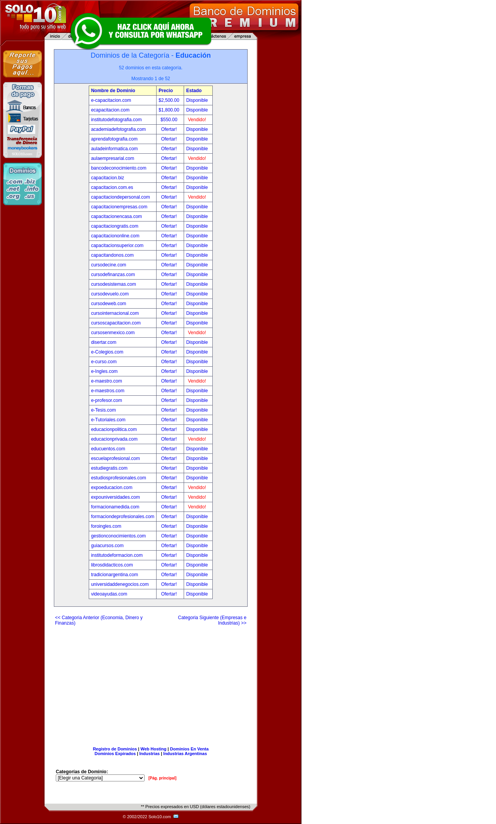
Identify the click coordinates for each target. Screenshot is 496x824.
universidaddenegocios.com (120, 584)
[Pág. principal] (162, 778)
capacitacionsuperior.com (117, 245)
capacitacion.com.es (112, 187)
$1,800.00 (169, 110)
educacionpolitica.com (114, 429)
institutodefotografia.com (116, 119)
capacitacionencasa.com (116, 216)
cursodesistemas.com (113, 284)
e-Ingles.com (104, 371)
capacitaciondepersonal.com (120, 197)
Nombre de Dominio (113, 90)
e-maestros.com (107, 390)
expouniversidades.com (115, 497)
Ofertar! (169, 129)
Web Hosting (154, 749)
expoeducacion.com (112, 487)
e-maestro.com (106, 381)
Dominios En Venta (189, 749)
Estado (194, 90)
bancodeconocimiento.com (118, 168)
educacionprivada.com (114, 439)
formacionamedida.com (115, 507)
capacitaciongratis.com (114, 226)
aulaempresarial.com (112, 158)
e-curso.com (104, 361)
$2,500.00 (169, 100)
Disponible (197, 100)
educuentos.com (108, 448)
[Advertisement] (151, 683)
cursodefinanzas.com (113, 274)
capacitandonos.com (112, 255)
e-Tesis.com (103, 410)
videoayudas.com (109, 594)
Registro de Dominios (115, 749)
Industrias (150, 753)
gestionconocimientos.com (118, 536)
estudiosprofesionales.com (118, 478)
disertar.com (103, 342)
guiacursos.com (107, 545)
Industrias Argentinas (185, 753)
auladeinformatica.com (114, 148)
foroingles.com (106, 526)
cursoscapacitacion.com (116, 323)
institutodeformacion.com (117, 555)
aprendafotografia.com (114, 139)
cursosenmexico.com (113, 332)
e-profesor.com (106, 400)
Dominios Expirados (115, 753)
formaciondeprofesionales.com (122, 516)
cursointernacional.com (115, 313)
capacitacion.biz (107, 177)
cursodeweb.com (108, 303)
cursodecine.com (108, 265)
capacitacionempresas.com (119, 206)
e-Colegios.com (107, 352)
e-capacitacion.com (111, 100)
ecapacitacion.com (110, 110)
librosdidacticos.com (112, 565)
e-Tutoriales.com (108, 419)
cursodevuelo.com (110, 294)
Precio (165, 90)
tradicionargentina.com (114, 574)
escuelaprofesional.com (115, 458)
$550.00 (169, 119)
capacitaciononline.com (115, 236)
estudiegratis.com (109, 468)
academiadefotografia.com (118, 129)
